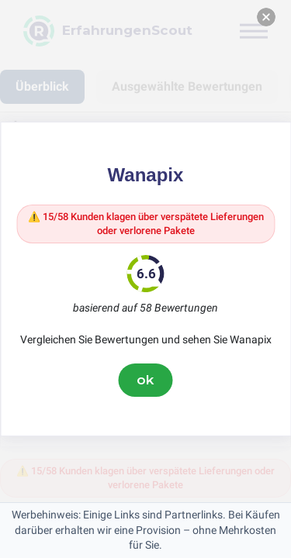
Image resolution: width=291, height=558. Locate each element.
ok (146, 380)
